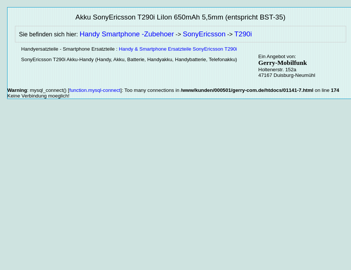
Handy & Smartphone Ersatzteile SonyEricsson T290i (178, 49)
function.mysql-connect (94, 90)
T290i (243, 34)
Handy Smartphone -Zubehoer (126, 34)
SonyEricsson (204, 34)
